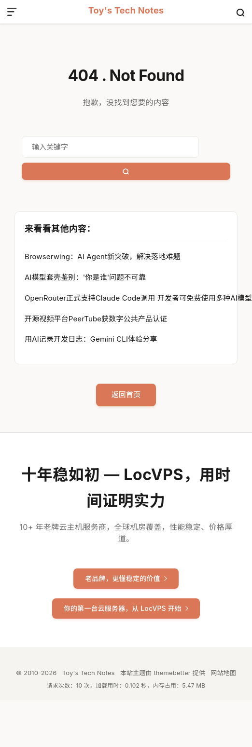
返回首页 (126, 394)
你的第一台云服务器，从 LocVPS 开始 (126, 608)
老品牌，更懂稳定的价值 (126, 578)
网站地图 (223, 673)
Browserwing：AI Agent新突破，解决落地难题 (102, 256)
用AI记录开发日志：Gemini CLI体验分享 (91, 339)
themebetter (172, 673)
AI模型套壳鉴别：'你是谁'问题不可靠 (85, 277)
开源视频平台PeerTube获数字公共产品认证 (96, 318)
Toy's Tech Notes (126, 10)
